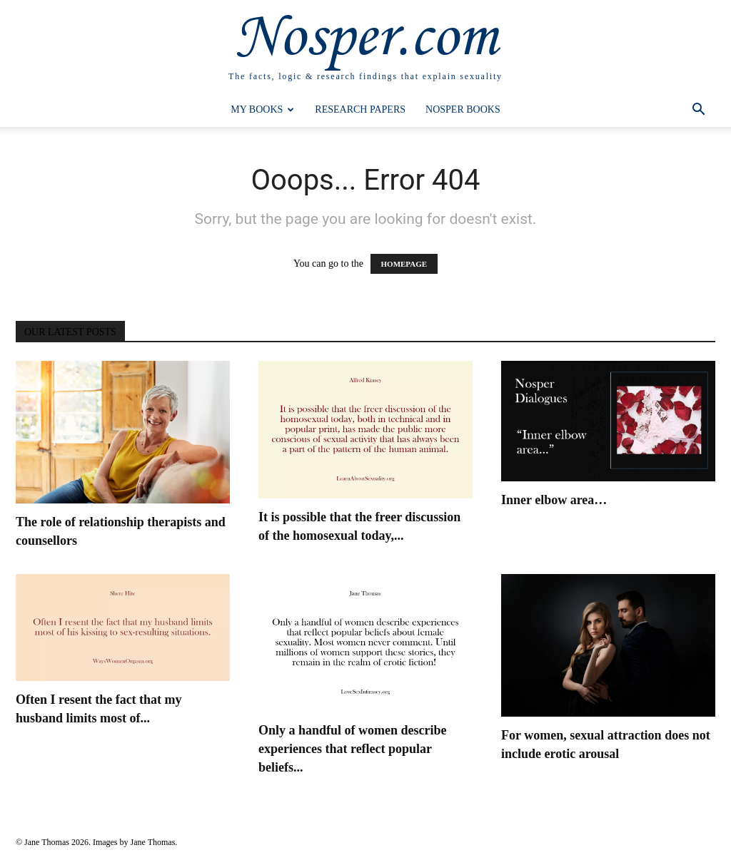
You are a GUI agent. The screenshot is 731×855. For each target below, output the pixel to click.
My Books (262, 109)
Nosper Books (462, 109)
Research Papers (360, 109)
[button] (698, 111)
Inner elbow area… (554, 500)
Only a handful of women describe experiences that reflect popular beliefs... (352, 748)
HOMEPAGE (404, 264)
